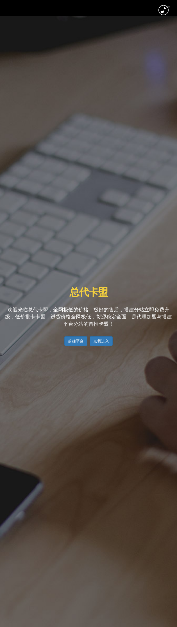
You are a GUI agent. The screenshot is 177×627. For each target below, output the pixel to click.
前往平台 (76, 341)
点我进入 (101, 341)
